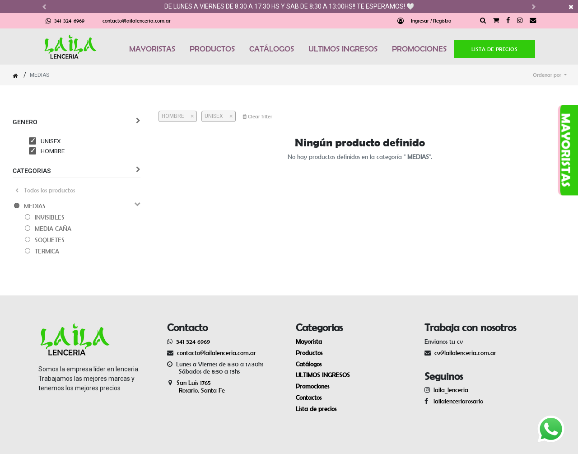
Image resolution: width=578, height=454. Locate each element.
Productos (309, 352)
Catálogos (309, 364)
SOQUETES (50, 239)
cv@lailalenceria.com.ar (465, 352)
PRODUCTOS (212, 48)
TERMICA (47, 251)
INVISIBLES (50, 217)
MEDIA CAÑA (53, 228)
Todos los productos (45, 190)
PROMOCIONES (419, 48)
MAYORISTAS (152, 48)
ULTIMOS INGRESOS (343, 48)
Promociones (312, 386)
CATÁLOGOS (271, 48)
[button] (549, 75)
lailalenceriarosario (456, 401)
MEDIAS (35, 206)
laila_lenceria (451, 389)
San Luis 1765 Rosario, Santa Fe (196, 386)
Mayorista (309, 341)
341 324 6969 (193, 341)
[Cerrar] (189, 116)
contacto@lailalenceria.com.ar (137, 20)
